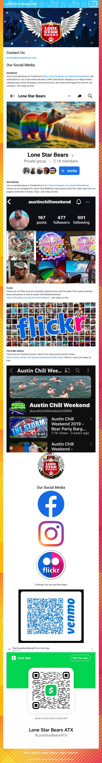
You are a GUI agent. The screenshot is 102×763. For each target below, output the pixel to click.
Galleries (53, 753)
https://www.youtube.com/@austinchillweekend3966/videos (35, 357)
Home (27, 753)
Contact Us (73, 753)
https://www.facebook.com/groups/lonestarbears (66, 76)
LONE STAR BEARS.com (21, 4)
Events (44, 753)
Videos (63, 753)
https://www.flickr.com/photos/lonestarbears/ (28, 297)
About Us (35, 753)
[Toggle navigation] (93, 4)
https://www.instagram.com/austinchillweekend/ (66, 185)
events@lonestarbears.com (22, 57)
